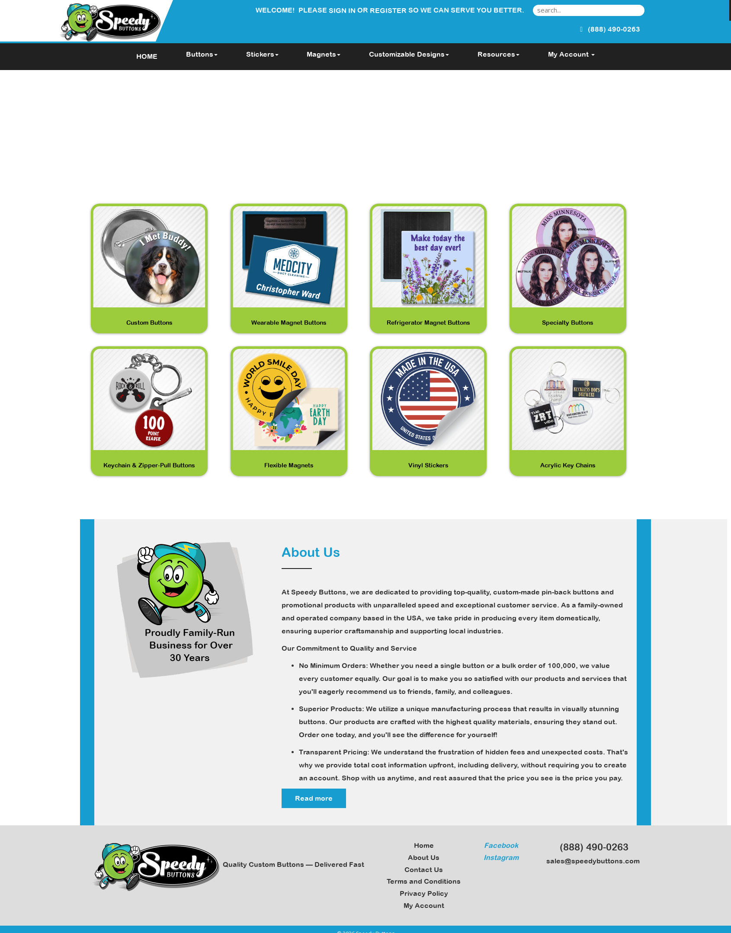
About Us (423, 857)
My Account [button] (571, 54)
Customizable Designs (409, 54)
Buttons (202, 54)
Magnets (323, 54)
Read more (314, 798)
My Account (424, 905)
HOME (146, 56)
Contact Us (423, 869)
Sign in (342, 10)
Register (388, 10)
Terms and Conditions (424, 881)
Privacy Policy (424, 893)
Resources (498, 54)
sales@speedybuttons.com (590, 861)
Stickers (262, 54)
